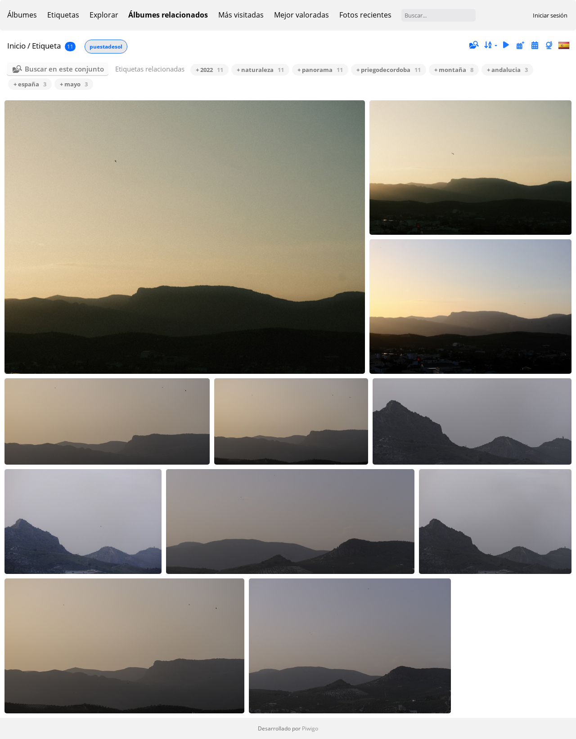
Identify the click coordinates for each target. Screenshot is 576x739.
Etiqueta (46, 45)
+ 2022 (209, 70)
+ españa (30, 84)
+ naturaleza (260, 70)
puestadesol (106, 46)
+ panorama (320, 70)
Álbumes (22, 15)
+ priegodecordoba (388, 70)
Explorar (104, 15)
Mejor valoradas (301, 15)
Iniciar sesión (550, 15)
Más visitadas (241, 15)
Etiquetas (63, 15)
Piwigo (310, 728)
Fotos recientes (365, 15)
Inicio (16, 45)
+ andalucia (507, 70)
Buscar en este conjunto (64, 68)
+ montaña (453, 70)
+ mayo (74, 84)
